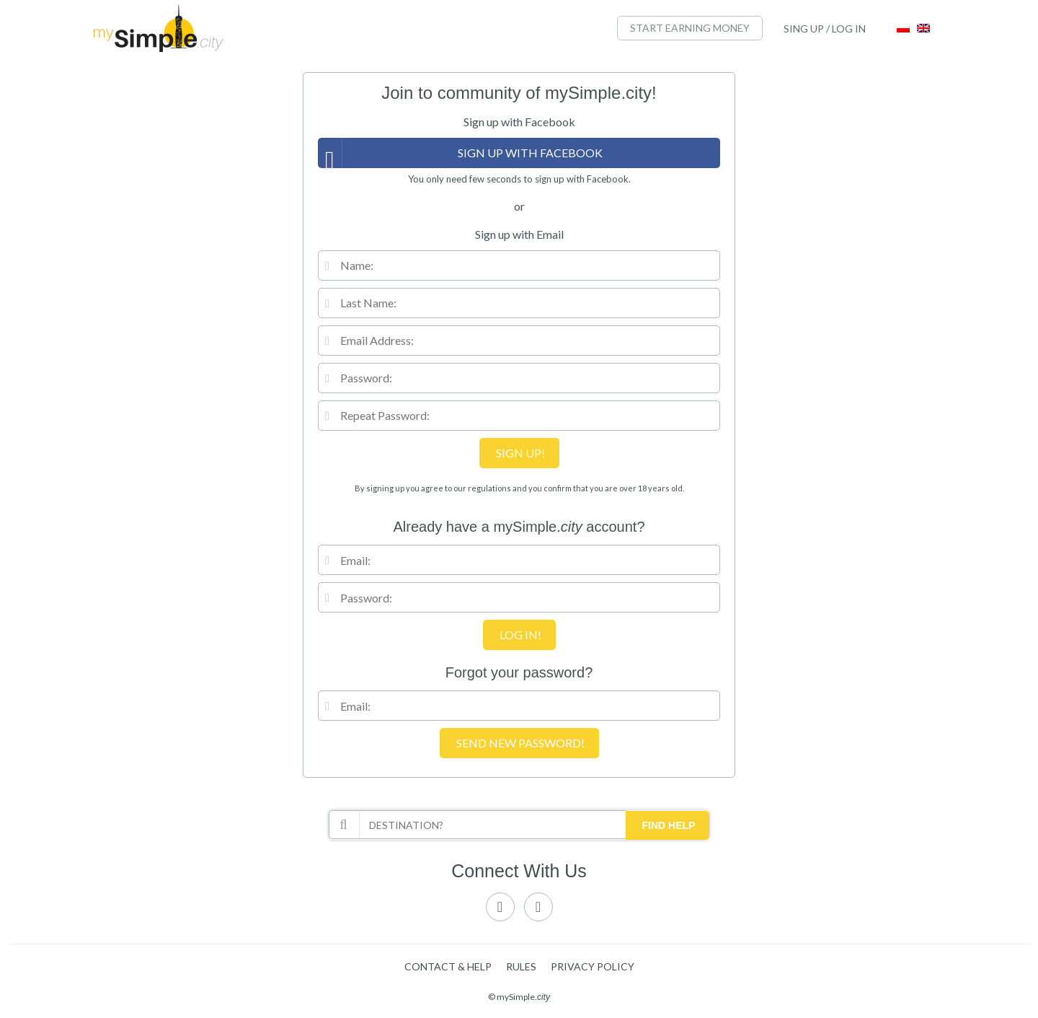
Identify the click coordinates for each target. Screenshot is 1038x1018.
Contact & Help (448, 966)
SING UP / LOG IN (825, 28)
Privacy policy (592, 966)
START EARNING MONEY (690, 28)
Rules (521, 966)
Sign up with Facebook (530, 152)
